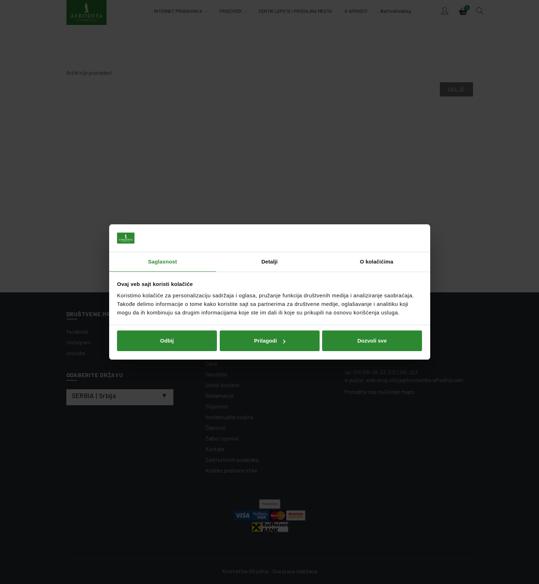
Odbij (167, 341)
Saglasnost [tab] (162, 262)
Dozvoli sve (372, 341)
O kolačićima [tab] (376, 262)
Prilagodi (269, 341)
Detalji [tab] (269, 262)
